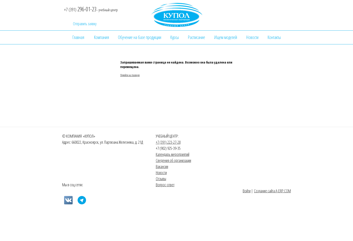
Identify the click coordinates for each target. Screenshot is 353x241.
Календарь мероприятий (172, 154)
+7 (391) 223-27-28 (168, 142)
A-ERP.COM (283, 190)
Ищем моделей (225, 37)
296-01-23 (80, 9)
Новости (252, 37)
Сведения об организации (173, 160)
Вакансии (162, 166)
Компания (101, 37)
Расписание (196, 37)
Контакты (274, 37)
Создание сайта (265, 190)
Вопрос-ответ (165, 184)
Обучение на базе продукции (139, 37)
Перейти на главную (130, 75)
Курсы (174, 37)
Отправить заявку (85, 23)
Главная (78, 37)
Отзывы (161, 178)
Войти (247, 190)
